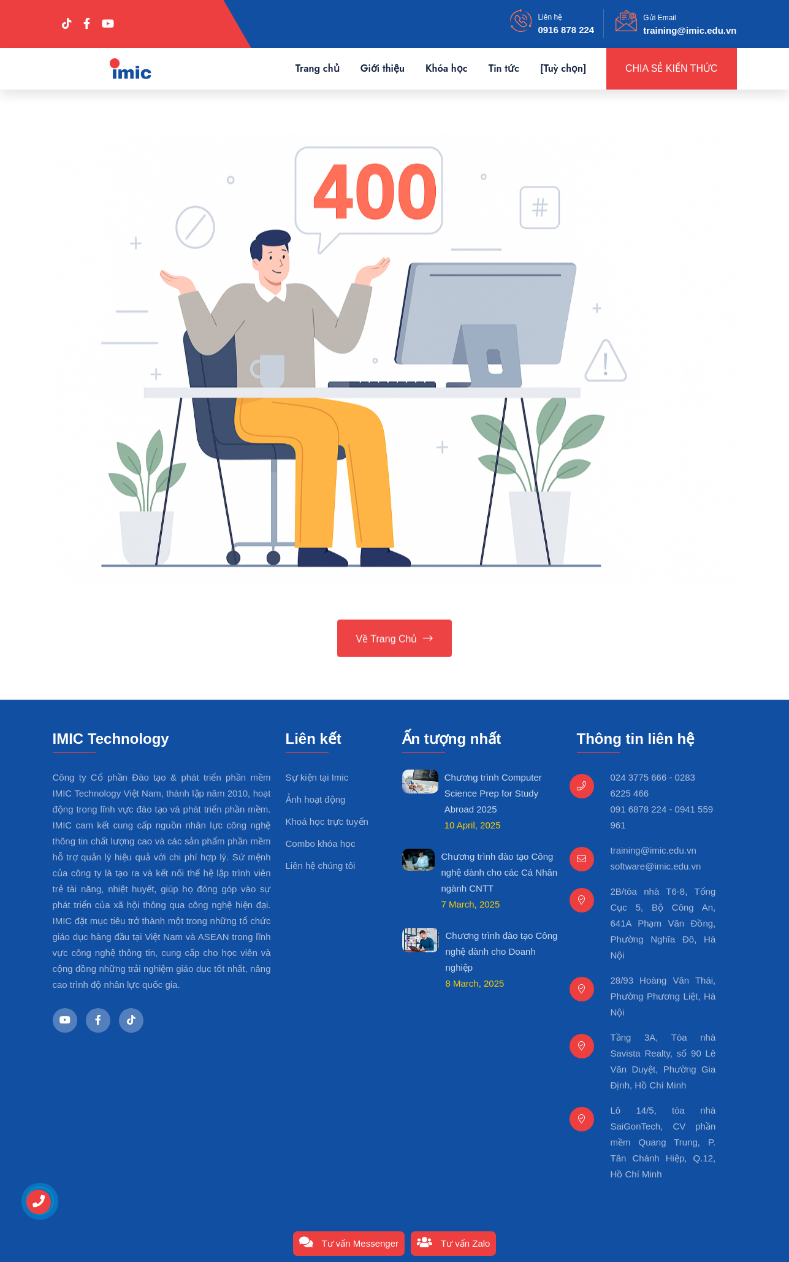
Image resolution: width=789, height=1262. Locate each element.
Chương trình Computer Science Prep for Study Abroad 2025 (493, 793)
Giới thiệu (382, 68)
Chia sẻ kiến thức (671, 68)
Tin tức (504, 68)
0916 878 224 (566, 30)
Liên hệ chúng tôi (321, 865)
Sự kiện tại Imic (317, 777)
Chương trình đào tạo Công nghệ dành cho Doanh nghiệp (501, 951)
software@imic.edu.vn (656, 866)
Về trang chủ (394, 640)
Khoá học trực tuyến (327, 821)
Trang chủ (317, 68)
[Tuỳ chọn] (563, 68)
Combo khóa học (321, 843)
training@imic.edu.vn (689, 30)
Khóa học (446, 68)
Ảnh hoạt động (316, 799)
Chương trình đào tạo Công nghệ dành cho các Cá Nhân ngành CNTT (499, 872)
